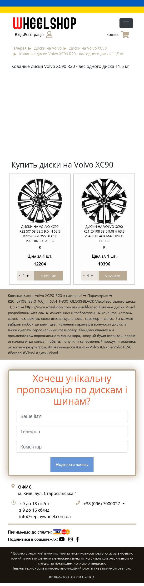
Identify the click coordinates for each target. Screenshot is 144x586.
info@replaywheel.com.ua (45, 519)
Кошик (117, 34)
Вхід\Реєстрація (33, 34)
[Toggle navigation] (126, 23)
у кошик (48, 276)
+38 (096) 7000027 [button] (102, 506)
